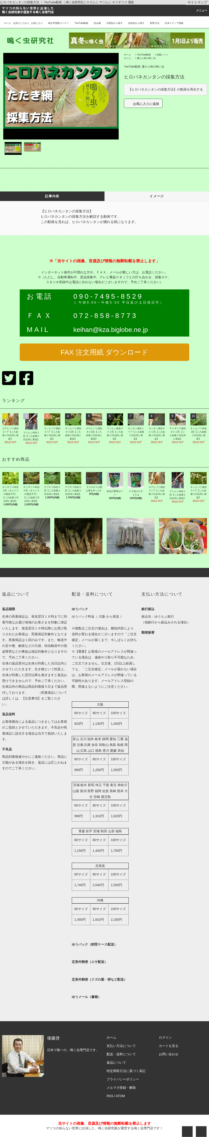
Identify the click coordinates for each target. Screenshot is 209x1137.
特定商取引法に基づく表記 (126, 1071)
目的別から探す (134, 23)
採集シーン (162, 54)
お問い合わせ (168, 1054)
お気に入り (37, 23)
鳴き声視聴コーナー (56, 23)
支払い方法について (121, 1046)
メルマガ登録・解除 (121, 1087)
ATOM (120, 1096)
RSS (110, 1096)
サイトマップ (197, 2)
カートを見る (168, 1046)
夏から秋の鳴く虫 (146, 58)
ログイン (165, 1037)
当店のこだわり (21, 23)
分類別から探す (113, 23)
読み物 (95, 23)
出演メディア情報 (172, 23)
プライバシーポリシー (123, 1079)
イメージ (157, 196)
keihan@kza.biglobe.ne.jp (110, 329)
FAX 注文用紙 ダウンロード (104, 352)
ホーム (7, 23)
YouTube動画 (79, 23)
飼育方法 (152, 23)
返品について (116, 1062)
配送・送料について (121, 1054)
